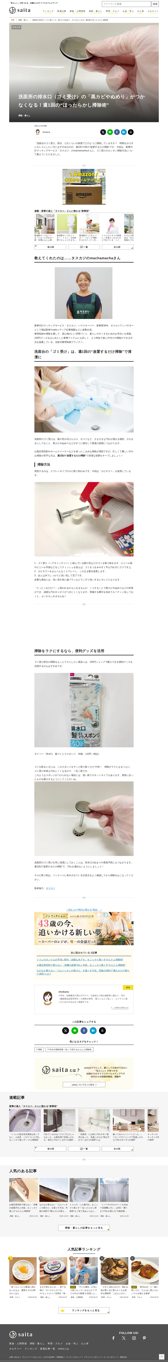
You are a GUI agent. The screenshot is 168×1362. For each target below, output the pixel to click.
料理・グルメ (112, 11)
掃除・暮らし (95, 11)
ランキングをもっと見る (86, 1310)
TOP (12, 20)
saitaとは (63, 1348)
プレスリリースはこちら (31, 1357)
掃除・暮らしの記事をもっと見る (84, 1228)
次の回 (117, 247)
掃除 (40, 1049)
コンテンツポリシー (73, 1357)
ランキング (48, 11)
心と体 (140, 11)
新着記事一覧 (47, 1348)
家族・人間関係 (77, 11)
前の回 (50, 247)
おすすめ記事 (49, 1357)
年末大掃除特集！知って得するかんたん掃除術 (70, 1049)
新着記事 (61, 11)
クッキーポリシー (111, 1357)
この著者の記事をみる (121, 1007)
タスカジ (50, 888)
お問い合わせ (14, 1357)
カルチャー (153, 11)
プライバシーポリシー (92, 1357)
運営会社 (123, 1357)
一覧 (85, 247)
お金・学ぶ (128, 11)
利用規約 (60, 1357)
